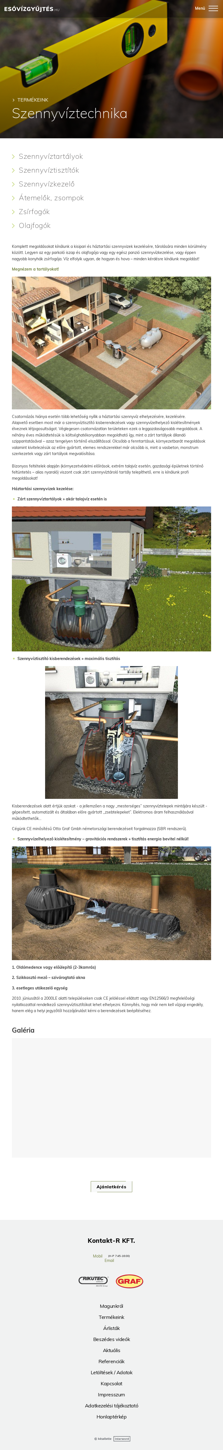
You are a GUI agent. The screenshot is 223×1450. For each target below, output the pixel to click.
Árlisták (111, 1328)
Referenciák (111, 1361)
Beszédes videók (111, 1339)
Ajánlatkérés (111, 1186)
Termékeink (32, 100)
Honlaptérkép (112, 1416)
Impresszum (111, 1394)
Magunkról (111, 1306)
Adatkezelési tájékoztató (111, 1405)
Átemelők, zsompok (51, 198)
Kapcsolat (111, 1383)
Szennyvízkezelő (47, 184)
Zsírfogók (34, 211)
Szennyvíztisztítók (49, 170)
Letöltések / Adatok (111, 1372)
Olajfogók (35, 225)
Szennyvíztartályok (51, 156)
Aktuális (111, 1350)
